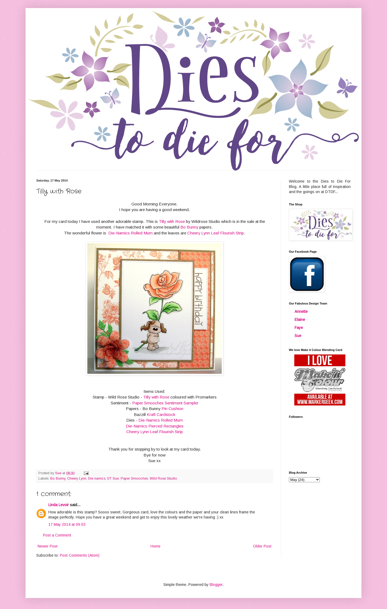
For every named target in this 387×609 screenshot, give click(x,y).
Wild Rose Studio (163, 478)
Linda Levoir (58, 505)
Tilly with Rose (172, 221)
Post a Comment (57, 535)
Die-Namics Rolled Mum (130, 233)
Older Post (262, 546)
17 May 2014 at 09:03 (66, 524)
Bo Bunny (189, 227)
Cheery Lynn (76, 478)
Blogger (216, 584)
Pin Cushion (171, 408)
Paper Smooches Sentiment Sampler (165, 403)
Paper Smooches (134, 478)
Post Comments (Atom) (79, 555)
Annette (301, 311)
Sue (298, 336)
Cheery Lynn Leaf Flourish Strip (215, 233)
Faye (299, 327)
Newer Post (48, 546)
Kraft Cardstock (161, 414)
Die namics (96, 478)
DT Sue (113, 478)
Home (155, 546)
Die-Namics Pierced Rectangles (155, 426)
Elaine (300, 319)
